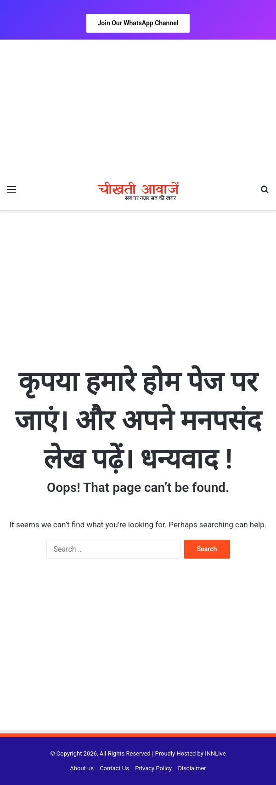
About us (82, 768)
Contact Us (114, 768)
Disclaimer (192, 768)
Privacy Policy (153, 768)
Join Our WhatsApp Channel (138, 23)
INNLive (215, 753)
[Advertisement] (138, 104)
